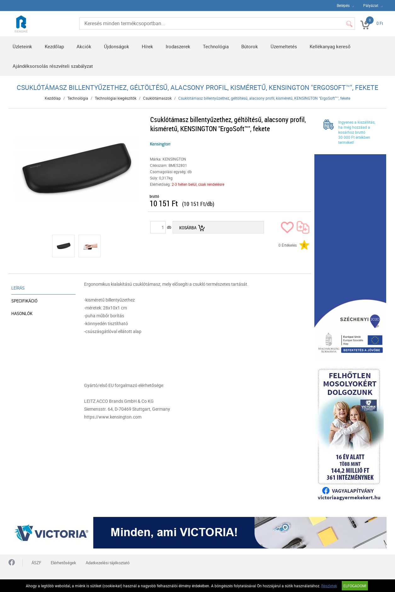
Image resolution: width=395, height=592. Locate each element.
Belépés (343, 5)
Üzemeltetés (284, 46)
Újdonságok (116, 46)
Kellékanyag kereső (330, 46)
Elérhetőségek (63, 563)
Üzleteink (22, 46)
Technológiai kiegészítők (115, 98)
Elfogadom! (354, 585)
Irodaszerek (178, 46)
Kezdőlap (54, 46)
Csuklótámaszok (157, 98)
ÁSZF (36, 563)
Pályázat (370, 5)
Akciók (84, 46)
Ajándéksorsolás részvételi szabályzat (53, 66)
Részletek (329, 585)
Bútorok (249, 46)
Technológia (216, 46)
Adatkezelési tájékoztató (107, 563)
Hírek (147, 46)
